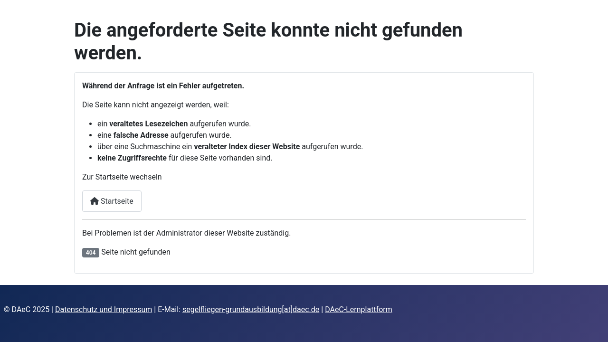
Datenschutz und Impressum (103, 309)
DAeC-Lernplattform (358, 309)
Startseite (111, 201)
